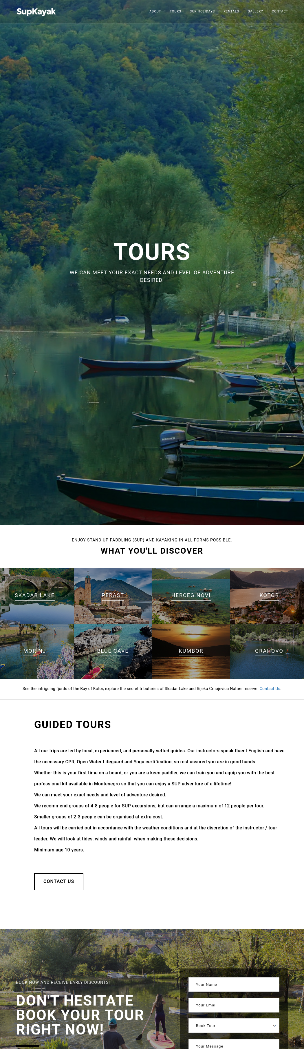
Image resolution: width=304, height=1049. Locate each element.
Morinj (34, 651)
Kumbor (191, 651)
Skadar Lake (35, 595)
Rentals (231, 11)
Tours (175, 11)
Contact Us (270, 688)
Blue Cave (113, 651)
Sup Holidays (202, 11)
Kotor (269, 595)
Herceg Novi (191, 595)
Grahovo (269, 651)
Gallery (255, 11)
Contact (280, 11)
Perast (113, 595)
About (155, 11)
